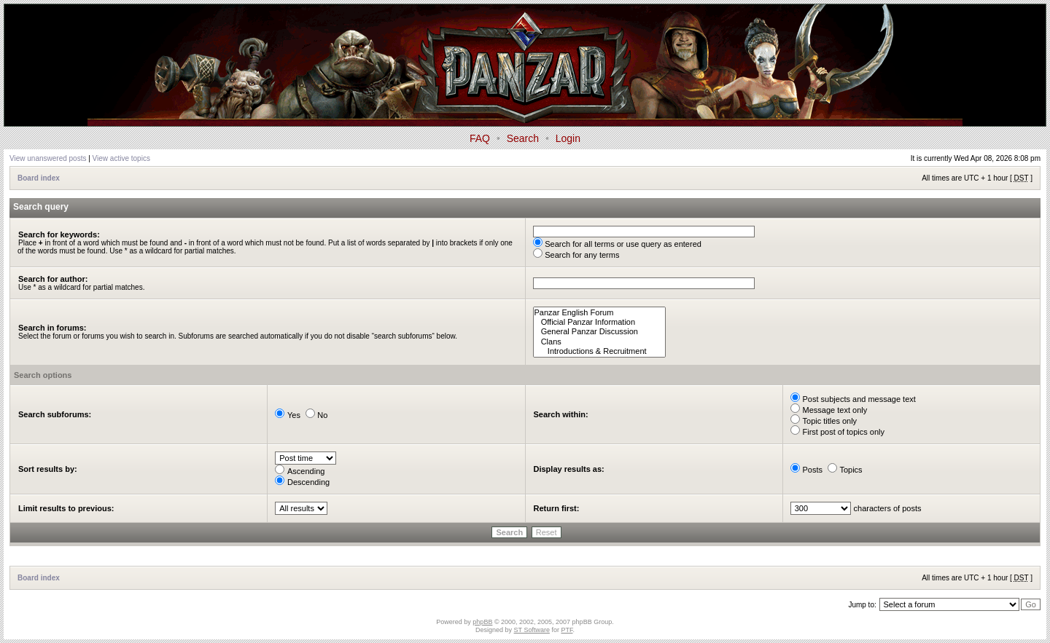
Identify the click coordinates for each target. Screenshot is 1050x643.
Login (568, 138)
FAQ (480, 138)
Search (523, 138)
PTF (566, 630)
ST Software (532, 630)
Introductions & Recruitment (599, 351)
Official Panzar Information (599, 322)
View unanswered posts (47, 158)
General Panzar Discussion (599, 331)
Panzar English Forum (599, 312)
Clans (599, 342)
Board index (39, 178)
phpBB (482, 622)
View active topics (121, 158)
